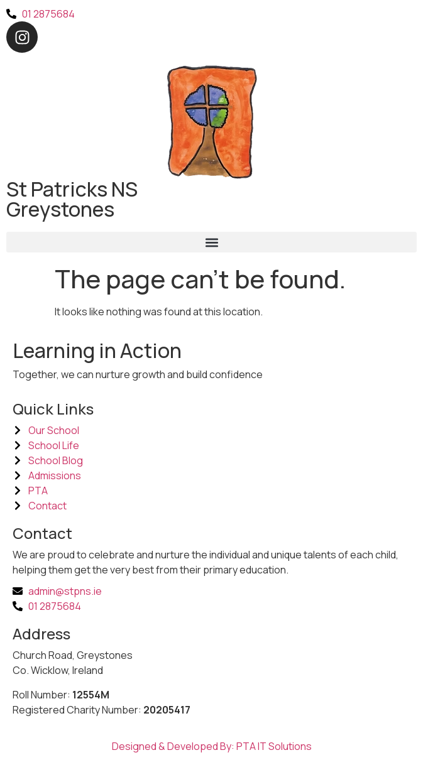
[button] (211, 242)
